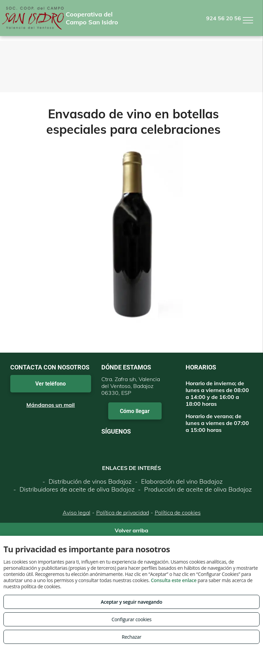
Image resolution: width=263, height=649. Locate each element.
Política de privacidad (122, 512)
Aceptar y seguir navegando (131, 602)
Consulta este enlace (173, 580)
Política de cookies (178, 512)
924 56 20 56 (223, 18)
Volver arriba (131, 530)
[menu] (248, 20)
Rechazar (131, 637)
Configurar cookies (132, 619)
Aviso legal (76, 512)
